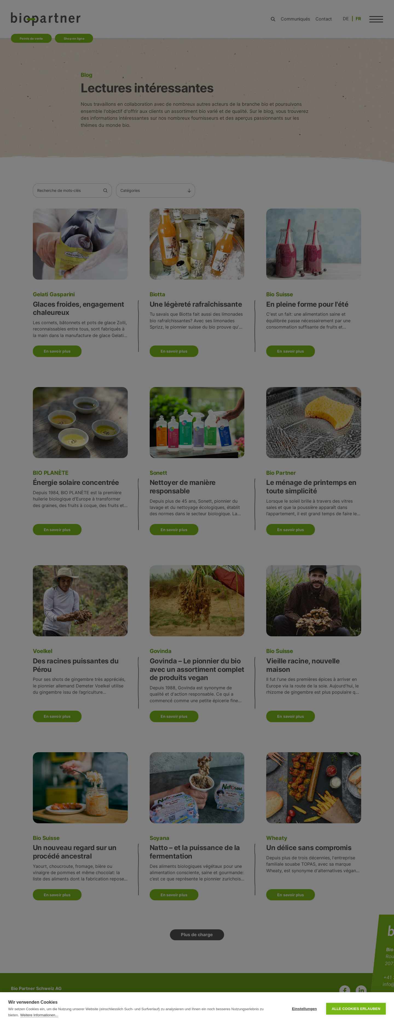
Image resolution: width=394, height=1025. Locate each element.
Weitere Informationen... (39, 1015)
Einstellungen (304, 1009)
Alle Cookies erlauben (356, 1009)
